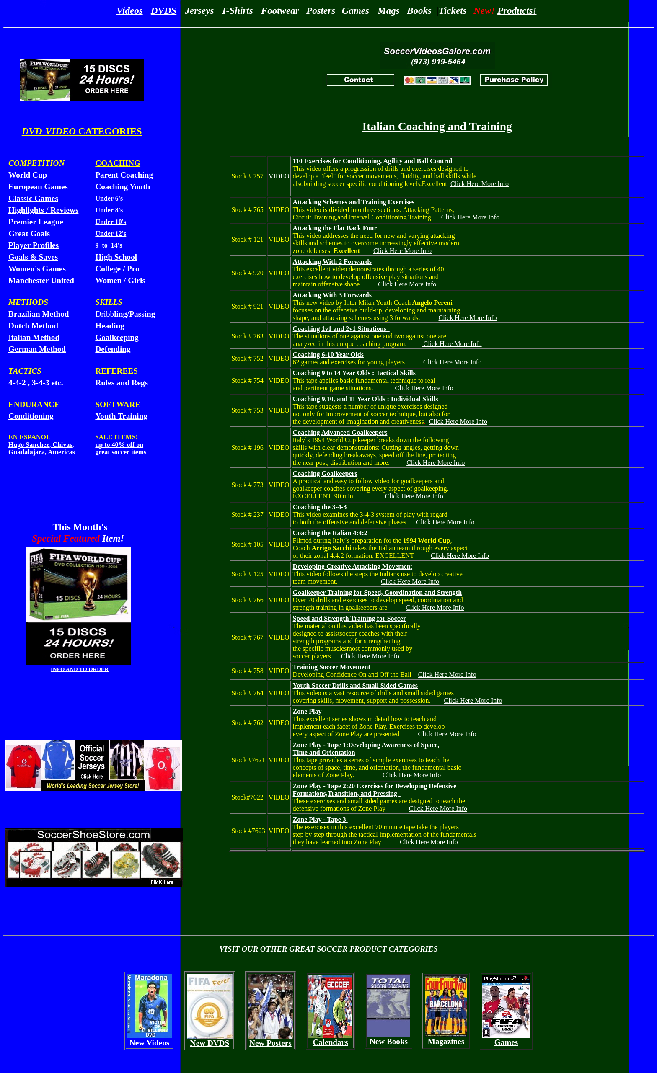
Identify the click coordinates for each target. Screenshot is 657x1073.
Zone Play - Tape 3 (320, 819)
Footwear (280, 10)
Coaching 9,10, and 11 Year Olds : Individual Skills (365, 398)
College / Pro (117, 268)
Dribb (125, 314)
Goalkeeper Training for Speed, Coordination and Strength (377, 592)
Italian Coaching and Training (437, 126)
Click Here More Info (479, 183)
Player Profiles (33, 245)
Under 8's (109, 210)
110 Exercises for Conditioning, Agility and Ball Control (373, 161)
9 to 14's (108, 245)
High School (116, 257)
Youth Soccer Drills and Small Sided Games (355, 685)
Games (355, 10)
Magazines (446, 1041)
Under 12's (110, 233)
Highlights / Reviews (43, 210)
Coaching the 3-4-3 (320, 507)
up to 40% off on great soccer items (120, 448)
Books (419, 10)
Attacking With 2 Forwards (332, 261)
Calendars (330, 1042)
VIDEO (279, 176)
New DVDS (209, 1043)
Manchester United (41, 280)
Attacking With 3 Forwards (332, 295)
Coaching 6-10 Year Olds (328, 354)
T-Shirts (237, 10)
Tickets (453, 10)
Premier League (35, 221)
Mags (388, 10)
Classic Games (33, 198)
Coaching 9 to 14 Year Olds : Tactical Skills (354, 373)
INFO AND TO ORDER (80, 669)
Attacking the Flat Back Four (335, 228)
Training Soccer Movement (331, 667)
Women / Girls (120, 280)
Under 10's (110, 221)
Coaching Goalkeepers (325, 473)
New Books (389, 1041)
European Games (38, 186)
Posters (320, 10)
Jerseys (199, 10)
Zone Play (307, 711)
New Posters (270, 1043)
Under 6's (109, 198)
